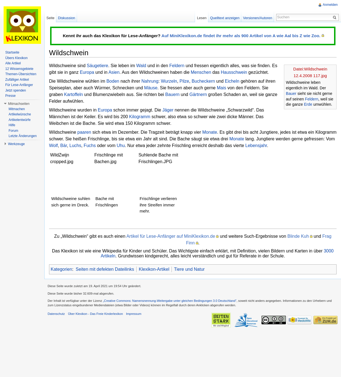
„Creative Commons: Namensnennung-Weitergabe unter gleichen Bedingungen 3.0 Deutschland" (170, 300)
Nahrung (150, 81)
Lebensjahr (256, 145)
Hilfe (12, 125)
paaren (84, 132)
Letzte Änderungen (23, 136)
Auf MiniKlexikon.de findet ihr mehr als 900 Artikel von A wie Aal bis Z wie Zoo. (241, 35)
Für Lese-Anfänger (19, 85)
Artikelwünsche (20, 114)
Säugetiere (97, 65)
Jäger (167, 110)
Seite (50, 18)
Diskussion (66, 18)
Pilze (184, 81)
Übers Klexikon (16, 58)
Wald (141, 65)
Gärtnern (198, 94)
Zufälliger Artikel (17, 80)
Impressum (133, 313)
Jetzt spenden (15, 90)
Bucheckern (203, 81)
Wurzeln (169, 81)
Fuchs (90, 145)
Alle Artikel (13, 63)
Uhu (121, 145)
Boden (112, 81)
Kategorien (61, 269)
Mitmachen (17, 109)
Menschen (201, 72)
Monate (209, 132)
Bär (63, 145)
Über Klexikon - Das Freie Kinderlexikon (95, 313)
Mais (221, 87)
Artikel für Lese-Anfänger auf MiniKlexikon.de (170, 236)
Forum (13, 131)
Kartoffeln (73, 94)
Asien (113, 72)
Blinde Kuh (298, 236)
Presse (10, 96)
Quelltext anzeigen (225, 18)
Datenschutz (56, 313)
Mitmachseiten (18, 104)
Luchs (75, 145)
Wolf (53, 145)
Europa (87, 72)
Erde (308, 104)
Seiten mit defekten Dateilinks (105, 269)
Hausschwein (234, 72)
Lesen (202, 18)
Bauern (172, 94)
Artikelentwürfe (19, 120)
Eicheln (232, 81)
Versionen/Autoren (257, 18)
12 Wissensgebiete (19, 69)
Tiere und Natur (189, 269)
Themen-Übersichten (20, 74)
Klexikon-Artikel (154, 269)
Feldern (311, 99)
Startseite (12, 52)
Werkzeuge (16, 144)
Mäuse (150, 87)
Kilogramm (139, 116)
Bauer (291, 93)
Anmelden (330, 5)
